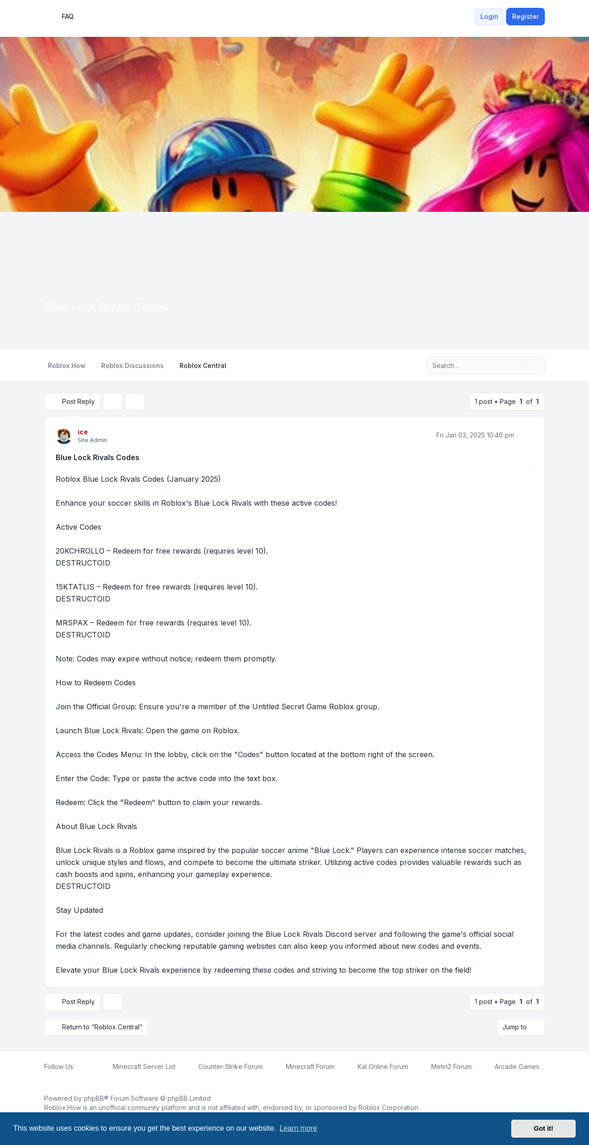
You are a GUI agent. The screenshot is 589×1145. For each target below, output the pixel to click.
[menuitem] (469, 16)
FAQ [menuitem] (62, 16)
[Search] (519, 366)
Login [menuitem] (489, 16)
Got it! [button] (543, 1128)
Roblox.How (62, 1107)
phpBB (94, 1098)
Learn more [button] (298, 1128)
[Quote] (525, 435)
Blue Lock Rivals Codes (97, 457)
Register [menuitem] (525, 16)
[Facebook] (80, 1066)
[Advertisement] (294, 280)
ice (83, 432)
